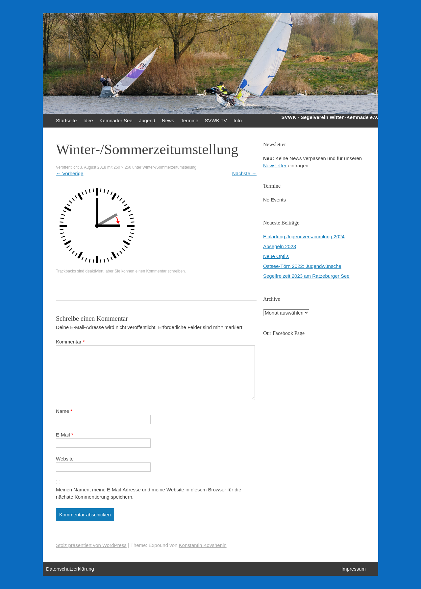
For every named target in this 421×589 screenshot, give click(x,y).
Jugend (147, 120)
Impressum (353, 569)
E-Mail (64, 434)
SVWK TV (216, 120)
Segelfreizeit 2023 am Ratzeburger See (306, 276)
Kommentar (70, 341)
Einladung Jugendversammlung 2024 (304, 236)
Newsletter (274, 165)
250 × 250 (122, 167)
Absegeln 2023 (279, 246)
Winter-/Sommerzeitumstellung (169, 167)
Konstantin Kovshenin (203, 545)
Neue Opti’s (276, 256)
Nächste (244, 173)
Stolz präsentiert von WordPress (91, 545)
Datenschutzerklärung (70, 569)
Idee (88, 120)
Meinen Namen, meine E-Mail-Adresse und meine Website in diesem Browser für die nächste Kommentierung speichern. (148, 493)
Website (65, 458)
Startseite (66, 120)
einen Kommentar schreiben (160, 271)
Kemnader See (116, 120)
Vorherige (69, 173)
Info (238, 120)
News (168, 120)
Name (64, 411)
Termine (189, 120)
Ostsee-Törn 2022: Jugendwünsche (302, 266)
